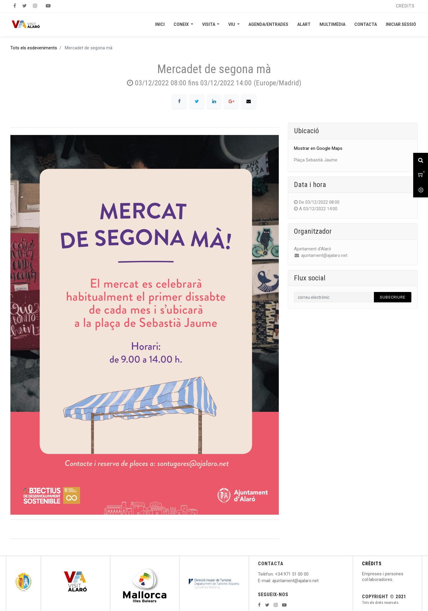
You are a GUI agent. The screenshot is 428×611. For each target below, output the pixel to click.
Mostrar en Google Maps (318, 148)
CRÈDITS (372, 563)
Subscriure (392, 297)
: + (275, 574)
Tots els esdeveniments (33, 48)
